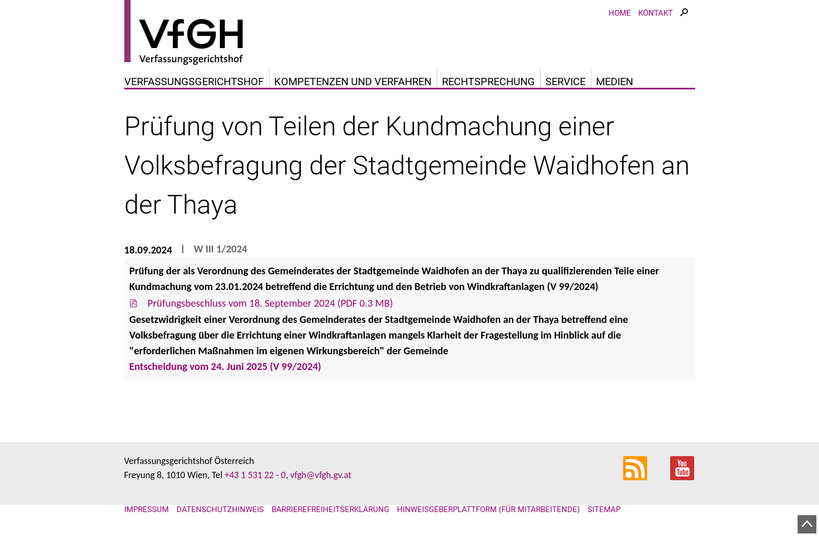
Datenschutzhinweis (220, 509)
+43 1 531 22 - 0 (255, 475)
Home (620, 13)
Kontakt (655, 13)
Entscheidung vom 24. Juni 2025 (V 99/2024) (227, 366)
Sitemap (604, 509)
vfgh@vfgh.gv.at (320, 475)
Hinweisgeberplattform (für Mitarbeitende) (488, 509)
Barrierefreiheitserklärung (330, 509)
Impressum (146, 509)
